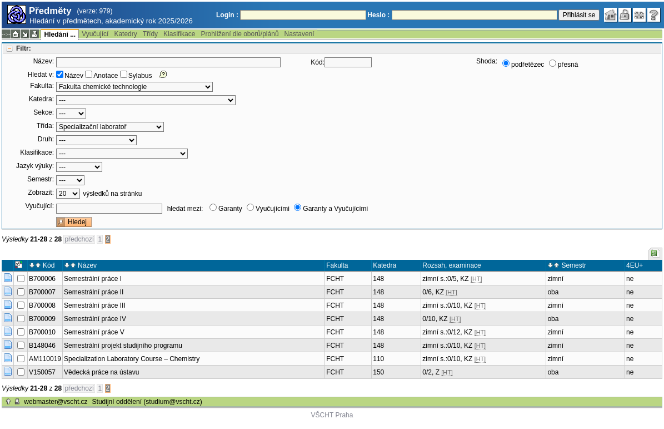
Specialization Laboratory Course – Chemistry (131, 359)
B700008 (42, 305)
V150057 (42, 372)
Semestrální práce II (93, 292)
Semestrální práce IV (95, 319)
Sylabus (140, 76)
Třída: (45, 126)
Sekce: (43, 112)
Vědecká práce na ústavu (101, 372)
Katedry (125, 34)
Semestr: (40, 179)
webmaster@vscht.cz (55, 402)
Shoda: (486, 61)
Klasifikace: (37, 152)
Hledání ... (60, 34)
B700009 (42, 319)
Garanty (230, 209)
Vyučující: (39, 206)
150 (378, 372)
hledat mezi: (185, 209)
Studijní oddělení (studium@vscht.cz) (147, 402)
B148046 (42, 345)
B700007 (42, 292)
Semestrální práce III (95, 305)
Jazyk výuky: (35, 166)
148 (378, 279)
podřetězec (527, 64)
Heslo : (378, 15)
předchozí (79, 239)
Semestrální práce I (93, 279)
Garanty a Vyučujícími (335, 209)
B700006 (42, 279)
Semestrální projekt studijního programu (123, 345)
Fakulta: (42, 86)
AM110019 (45, 359)
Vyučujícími (272, 209)
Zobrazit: (41, 192)
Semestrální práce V (94, 332)
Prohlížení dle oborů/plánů (239, 34)
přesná (568, 64)
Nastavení (299, 34)
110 (378, 359)
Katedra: (41, 99)
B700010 (42, 332)
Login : (227, 15)
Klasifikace (179, 34)
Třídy (150, 34)
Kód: (317, 62)
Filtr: (23, 48)
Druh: (46, 139)
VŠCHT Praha (332, 415)
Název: (43, 61)
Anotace (105, 76)
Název (73, 76)
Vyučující (95, 34)
